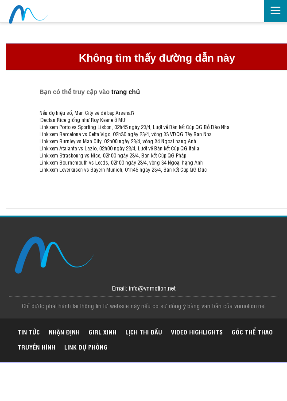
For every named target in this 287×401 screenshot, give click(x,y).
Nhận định (64, 331)
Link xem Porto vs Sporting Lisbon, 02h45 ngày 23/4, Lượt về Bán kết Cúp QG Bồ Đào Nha (134, 126)
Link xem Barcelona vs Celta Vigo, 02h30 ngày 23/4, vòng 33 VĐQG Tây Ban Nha (125, 134)
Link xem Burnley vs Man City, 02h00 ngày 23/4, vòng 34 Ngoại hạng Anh (117, 141)
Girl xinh (102, 331)
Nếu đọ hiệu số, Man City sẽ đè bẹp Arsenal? (86, 112)
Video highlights (197, 331)
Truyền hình (36, 346)
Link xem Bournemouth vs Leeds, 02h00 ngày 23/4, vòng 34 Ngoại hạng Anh (121, 162)
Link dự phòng (86, 346)
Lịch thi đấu (143, 331)
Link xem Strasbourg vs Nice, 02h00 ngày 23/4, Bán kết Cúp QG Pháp (112, 155)
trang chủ (125, 91)
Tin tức (29, 331)
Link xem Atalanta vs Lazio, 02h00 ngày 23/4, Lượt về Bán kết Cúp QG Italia (119, 148)
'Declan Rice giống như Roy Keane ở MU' (82, 119)
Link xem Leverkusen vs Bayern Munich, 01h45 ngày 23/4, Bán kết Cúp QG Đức (123, 169)
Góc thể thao (252, 331)
